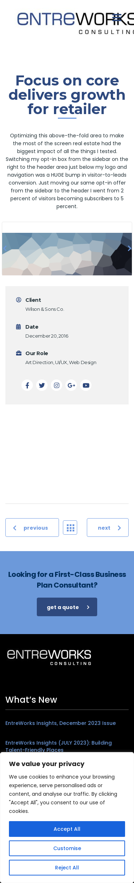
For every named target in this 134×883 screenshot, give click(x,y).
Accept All (67, 829)
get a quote (68, 607)
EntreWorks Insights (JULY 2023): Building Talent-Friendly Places (58, 746)
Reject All (67, 867)
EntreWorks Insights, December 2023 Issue (60, 723)
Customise (67, 848)
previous (30, 527)
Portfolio (72, 527)
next (109, 527)
